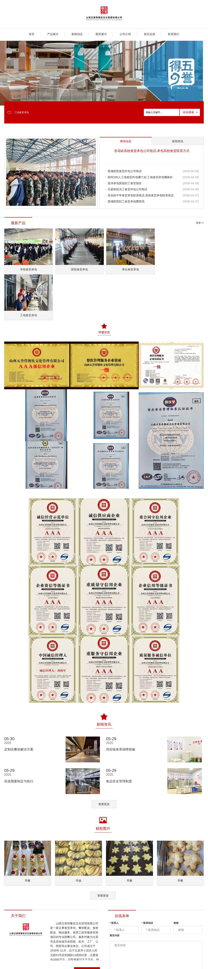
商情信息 (107, 961)
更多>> (200, 222)
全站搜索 (188, 112)
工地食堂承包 (21, 112)
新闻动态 (77, 34)
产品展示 (52, 34)
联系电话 (147, 876)
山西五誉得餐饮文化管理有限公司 (55, 961)
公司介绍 (125, 34)
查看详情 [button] (87, 924)
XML (96, 961)
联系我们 (173, 34)
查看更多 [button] (104, 757)
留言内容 (114, 889)
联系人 (114, 876)
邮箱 (176, 876)
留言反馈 (149, 34)
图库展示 (101, 34)
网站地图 (85, 961)
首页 (31, 34)
